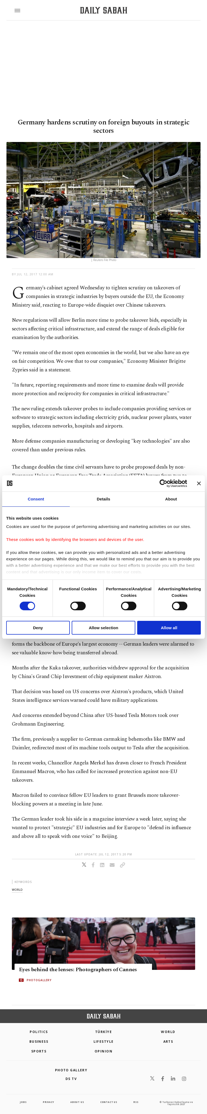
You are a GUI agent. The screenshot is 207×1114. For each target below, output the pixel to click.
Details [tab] (103, 498)
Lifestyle (104, 1041)
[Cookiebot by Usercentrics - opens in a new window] (163, 483)
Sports (39, 1051)
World (168, 1032)
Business (39, 1041)
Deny (38, 627)
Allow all (169, 627)
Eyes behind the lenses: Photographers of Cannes (78, 970)
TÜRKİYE (103, 1032)
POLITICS (39, 1032)
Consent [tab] (36, 498)
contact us (108, 1102)
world (17, 890)
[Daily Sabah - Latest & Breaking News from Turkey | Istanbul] (103, 10)
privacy (48, 1102)
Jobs (23, 1102)
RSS (135, 1102)
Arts (168, 1041)
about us (77, 1102)
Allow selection (103, 627)
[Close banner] (199, 483)
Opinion (103, 1051)
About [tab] (171, 498)
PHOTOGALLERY (39, 980)
